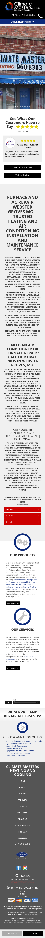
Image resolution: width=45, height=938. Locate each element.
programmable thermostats (28, 582)
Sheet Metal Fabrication (15, 755)
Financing (22, 812)
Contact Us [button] (12, 933)
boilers (8, 587)
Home (22, 781)
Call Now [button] (33, 933)
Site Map (22, 832)
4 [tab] (23, 107)
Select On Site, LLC (28, 918)
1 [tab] (16, 107)
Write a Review (22, 175)
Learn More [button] (13, 603)
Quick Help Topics (22, 21)
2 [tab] (18, 107)
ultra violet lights (29, 587)
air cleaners (16, 587)
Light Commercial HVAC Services (19, 743)
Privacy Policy (22, 825)
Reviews (22, 787)
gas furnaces (11, 582)
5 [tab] (25, 107)
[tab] (22, 509)
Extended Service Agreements (18, 753)
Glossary (22, 838)
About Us (22, 819)
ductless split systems (24, 584)
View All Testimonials (22, 167)
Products (22, 800)
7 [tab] (30, 107)
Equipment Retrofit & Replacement (20, 751)
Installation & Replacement (16, 746)
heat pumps (32, 580)
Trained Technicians (14, 748)
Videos (22, 793)
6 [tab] (28, 107)
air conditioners (20, 580)
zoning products (15, 589)
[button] (22, 509)
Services (22, 806)
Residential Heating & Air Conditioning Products (25, 741)
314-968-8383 (22, 843)
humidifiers (10, 584)
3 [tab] (21, 107)
